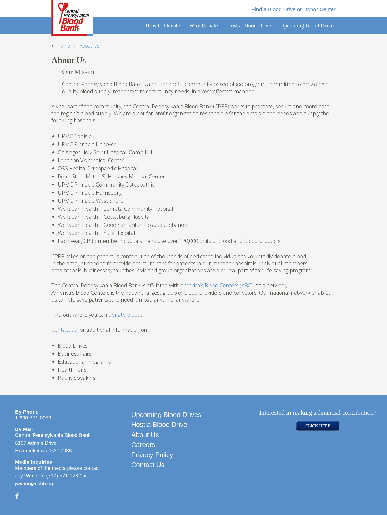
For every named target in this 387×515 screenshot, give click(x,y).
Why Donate (203, 25)
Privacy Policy (152, 455)
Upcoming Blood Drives (308, 25)
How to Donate (163, 25)
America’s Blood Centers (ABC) (216, 285)
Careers (143, 444)
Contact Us (148, 465)
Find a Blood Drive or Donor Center (294, 9)
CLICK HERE (317, 425)
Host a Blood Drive (249, 25)
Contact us (64, 329)
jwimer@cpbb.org (35, 483)
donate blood (125, 314)
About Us (145, 435)
